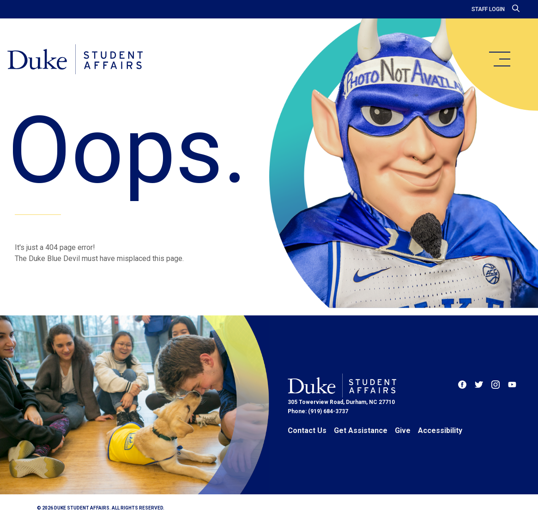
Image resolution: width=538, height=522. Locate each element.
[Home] (75, 60)
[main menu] (499, 59)
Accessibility (440, 430)
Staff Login (488, 9)
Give (403, 430)
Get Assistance (360, 430)
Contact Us (307, 430)
